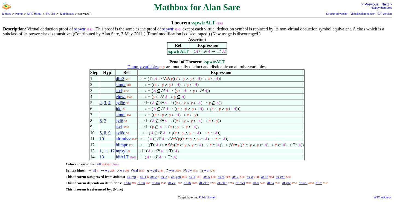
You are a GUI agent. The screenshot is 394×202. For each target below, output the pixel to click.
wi (94, 170)
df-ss (270, 183)
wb (107, 170)
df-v (256, 183)
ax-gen (176, 177)
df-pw (286, 183)
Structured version (337, 13)
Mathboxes (66, 13)
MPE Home (34, 13)
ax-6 (221, 177)
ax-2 (153, 177)
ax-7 (235, 177)
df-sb (187, 183)
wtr (206, 170)
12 (112, 151)
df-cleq (222, 183)
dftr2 (120, 78)
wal (135, 170)
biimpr (122, 145)
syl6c (120, 132)
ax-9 (264, 177)
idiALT (122, 157)
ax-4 (192, 177)
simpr (121, 84)
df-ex (171, 183)
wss (172, 170)
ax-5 (206, 177)
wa (122, 170)
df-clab (204, 183)
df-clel (240, 183)
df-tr (318, 183)
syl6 (119, 120)
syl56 (120, 102)
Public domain (207, 197)
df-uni (303, 183)
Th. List (50, 13)
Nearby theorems (381, 7)
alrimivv (123, 138)
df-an (141, 183)
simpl (121, 114)
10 (102, 138)
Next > (386, 4)
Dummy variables (142, 66)
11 (106, 151)
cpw (189, 170)
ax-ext (280, 177)
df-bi (127, 183)
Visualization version (362, 13)
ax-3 (164, 177)
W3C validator (382, 197)
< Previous (369, 4)
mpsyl (121, 151)
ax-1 (143, 177)
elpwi (121, 96)
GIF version (385, 13)
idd (118, 108)
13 (102, 157)
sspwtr (80, 29)
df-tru (156, 183)
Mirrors (6, 13)
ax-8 (250, 177)
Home (19, 13)
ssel (119, 90)
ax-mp (131, 177)
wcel (153, 170)
